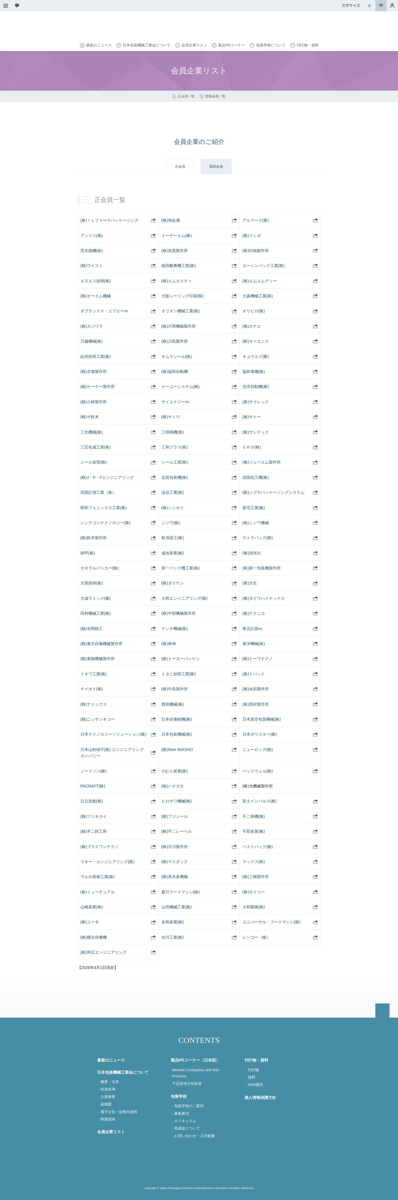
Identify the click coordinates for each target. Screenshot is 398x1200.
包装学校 (179, 1096)
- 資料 (251, 1077)
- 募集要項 (180, 1114)
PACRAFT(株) (92, 786)
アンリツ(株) (91, 235)
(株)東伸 (168, 643)
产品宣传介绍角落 (187, 1084)
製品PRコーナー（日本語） (195, 1060)
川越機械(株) (91, 341)
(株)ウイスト (91, 265)
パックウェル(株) (257, 771)
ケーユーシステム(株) (180, 386)
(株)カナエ (251, 326)
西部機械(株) (172, 704)
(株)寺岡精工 (91, 628)
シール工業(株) (174, 462)
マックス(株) (253, 861)
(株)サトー (251, 417)
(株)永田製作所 (255, 689)
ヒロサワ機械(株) (176, 801)
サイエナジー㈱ (175, 402)
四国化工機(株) (255, 477)
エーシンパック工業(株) (263, 265)
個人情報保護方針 (260, 1097)
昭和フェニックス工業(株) (103, 507)
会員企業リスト (194, 45)
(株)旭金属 (170, 220)
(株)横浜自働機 (93, 937)
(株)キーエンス (255, 341)
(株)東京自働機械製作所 (101, 643)
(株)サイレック (255, 402)
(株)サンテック (255, 432)
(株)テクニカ (253, 613)
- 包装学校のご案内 (188, 1106)
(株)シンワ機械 (255, 522)
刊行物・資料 (308, 45)
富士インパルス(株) (259, 801)
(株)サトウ (170, 417)
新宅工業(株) (253, 507)
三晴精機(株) (172, 432)
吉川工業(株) (172, 937)
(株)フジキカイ (93, 816)
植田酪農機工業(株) (178, 265)
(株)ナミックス (93, 704)
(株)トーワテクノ (257, 658)
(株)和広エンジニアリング (103, 952)
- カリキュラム (184, 1121)
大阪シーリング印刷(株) (182, 296)
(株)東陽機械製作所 (97, 658)
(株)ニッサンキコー (97, 719)
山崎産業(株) (91, 907)
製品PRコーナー (231, 45)
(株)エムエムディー (259, 281)
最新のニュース (99, 45)
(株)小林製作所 (93, 402)
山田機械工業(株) (176, 907)
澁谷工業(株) (172, 492)
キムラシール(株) (176, 356)
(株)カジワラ (91, 326)
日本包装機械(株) (176, 734)
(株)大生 (249, 583)
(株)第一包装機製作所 (261, 568)
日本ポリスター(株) (259, 734)
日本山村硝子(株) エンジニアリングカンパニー (112, 752)
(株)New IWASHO (177, 749)
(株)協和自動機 (174, 371)
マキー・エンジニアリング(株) (107, 861)
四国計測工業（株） (98, 492)
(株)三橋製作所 (255, 876)
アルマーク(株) (255, 220)
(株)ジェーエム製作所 (261, 462)
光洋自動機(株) (255, 386)
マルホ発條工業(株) (97, 876)
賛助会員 (216, 166)
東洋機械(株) (253, 643)
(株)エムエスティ (176, 281)
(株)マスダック (174, 861)
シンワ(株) (170, 522)
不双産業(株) (253, 831)
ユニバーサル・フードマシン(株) (271, 922)
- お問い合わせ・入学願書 (193, 1136)
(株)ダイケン (172, 583)
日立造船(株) (91, 801)
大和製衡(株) (253, 907)
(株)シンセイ (172, 507)
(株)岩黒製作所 (174, 250)
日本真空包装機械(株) (261, 719)
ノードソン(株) (93, 771)
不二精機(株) (253, 816)
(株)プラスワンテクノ (99, 846)
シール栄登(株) (93, 462)
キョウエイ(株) (255, 356)
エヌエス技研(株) (95, 281)
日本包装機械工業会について (147, 45)
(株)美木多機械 (174, 876)
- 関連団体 (107, 1119)
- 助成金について (186, 1128)
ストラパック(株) (257, 537)
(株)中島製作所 (174, 689)
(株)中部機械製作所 (178, 613)
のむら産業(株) (174, 771)
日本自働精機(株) (176, 719)
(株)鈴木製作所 (93, 537)
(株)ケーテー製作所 (97, 386)
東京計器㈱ (252, 628)
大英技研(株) (91, 583)
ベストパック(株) (257, 846)
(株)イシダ (251, 235)
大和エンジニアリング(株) (184, 598)
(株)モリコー (253, 892)
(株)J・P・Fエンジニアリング (107, 477)
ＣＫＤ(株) (251, 447)
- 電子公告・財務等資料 (118, 1112)
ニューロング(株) (257, 749)
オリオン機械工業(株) (180, 311)
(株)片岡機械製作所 (178, 326)
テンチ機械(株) (174, 628)
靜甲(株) (87, 553)
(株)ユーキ (89, 922)
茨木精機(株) (91, 250)
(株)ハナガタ (172, 786)
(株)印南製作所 (255, 250)
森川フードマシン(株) (180, 892)
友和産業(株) (172, 922)
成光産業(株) (172, 553)
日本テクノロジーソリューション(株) (113, 734)
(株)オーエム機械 (95, 296)
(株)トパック (253, 674)
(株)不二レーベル (176, 831)
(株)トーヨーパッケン (180, 658)
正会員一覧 (186, 96)
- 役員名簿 (107, 1089)
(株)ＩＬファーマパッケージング (109, 220)
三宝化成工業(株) (95, 447)
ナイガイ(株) (91, 689)
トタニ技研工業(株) (178, 674)
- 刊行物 (252, 1070)
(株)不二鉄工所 (93, 831)
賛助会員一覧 (215, 96)
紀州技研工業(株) (95, 356)
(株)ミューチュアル (97, 892)
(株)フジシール (174, 816)
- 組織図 (105, 1104)
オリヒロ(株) (253, 311)
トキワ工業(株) (93, 674)
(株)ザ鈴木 (89, 417)
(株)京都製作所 (93, 371)
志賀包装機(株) (174, 477)
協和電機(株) (253, 371)
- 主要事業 (107, 1097)
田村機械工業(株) (95, 613)
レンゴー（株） (256, 937)
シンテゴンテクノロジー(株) (105, 522)
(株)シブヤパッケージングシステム (273, 492)
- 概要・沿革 (109, 1082)
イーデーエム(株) (176, 235)
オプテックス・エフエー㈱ (104, 311)
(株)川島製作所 (174, 341)
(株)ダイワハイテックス (263, 598)
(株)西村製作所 (255, 704)
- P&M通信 (254, 1085)
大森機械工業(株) (257, 296)
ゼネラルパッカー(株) (99, 568)
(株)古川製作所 (174, 846)
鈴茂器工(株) (172, 537)
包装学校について (271, 45)
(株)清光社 (251, 553)
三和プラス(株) (174, 447)
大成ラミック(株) (95, 598)
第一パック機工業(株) (180, 568)
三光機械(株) (91, 432)
